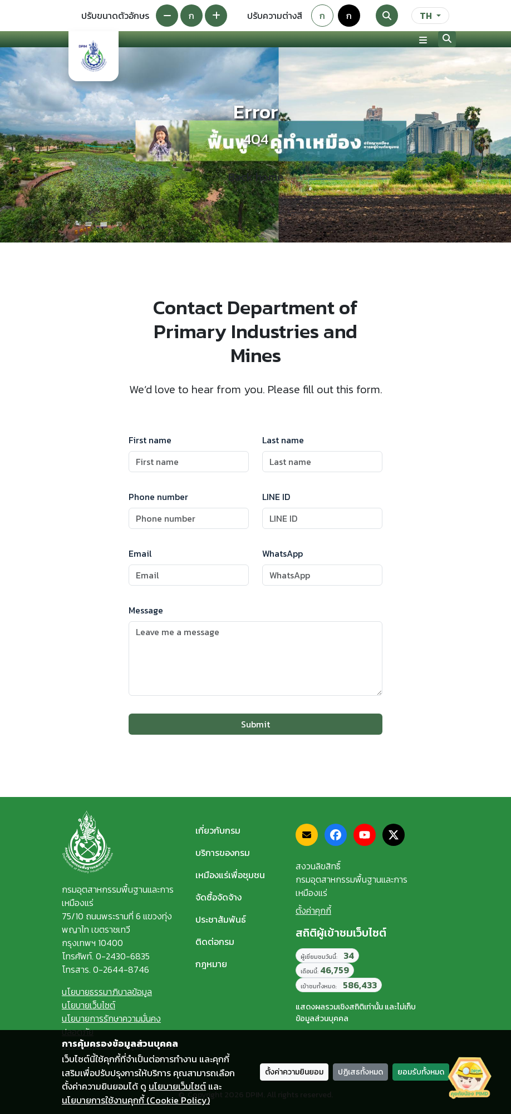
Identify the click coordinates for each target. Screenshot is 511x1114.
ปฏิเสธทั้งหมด (360, 1072)
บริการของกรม (222, 852)
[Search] (387, 15)
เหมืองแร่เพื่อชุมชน (230, 875)
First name (150, 440)
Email (140, 553)
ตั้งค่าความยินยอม (294, 1072)
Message (146, 610)
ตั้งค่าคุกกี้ (313, 910)
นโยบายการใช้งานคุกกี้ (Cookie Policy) (136, 1100)
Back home (255, 177)
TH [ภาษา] (426, 15)
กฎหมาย (211, 964)
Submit (255, 724)
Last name (283, 440)
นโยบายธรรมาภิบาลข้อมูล (107, 991)
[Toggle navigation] (423, 39)
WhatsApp (282, 553)
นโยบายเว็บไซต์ (88, 1005)
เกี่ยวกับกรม (217, 830)
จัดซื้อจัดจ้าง (218, 897)
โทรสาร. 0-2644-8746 (105, 969)
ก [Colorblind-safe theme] (349, 15)
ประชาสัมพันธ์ (220, 919)
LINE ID (276, 496)
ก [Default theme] (322, 15)
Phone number (158, 496)
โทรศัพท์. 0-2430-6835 (106, 956)
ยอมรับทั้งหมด (420, 1072)
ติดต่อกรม (214, 941)
